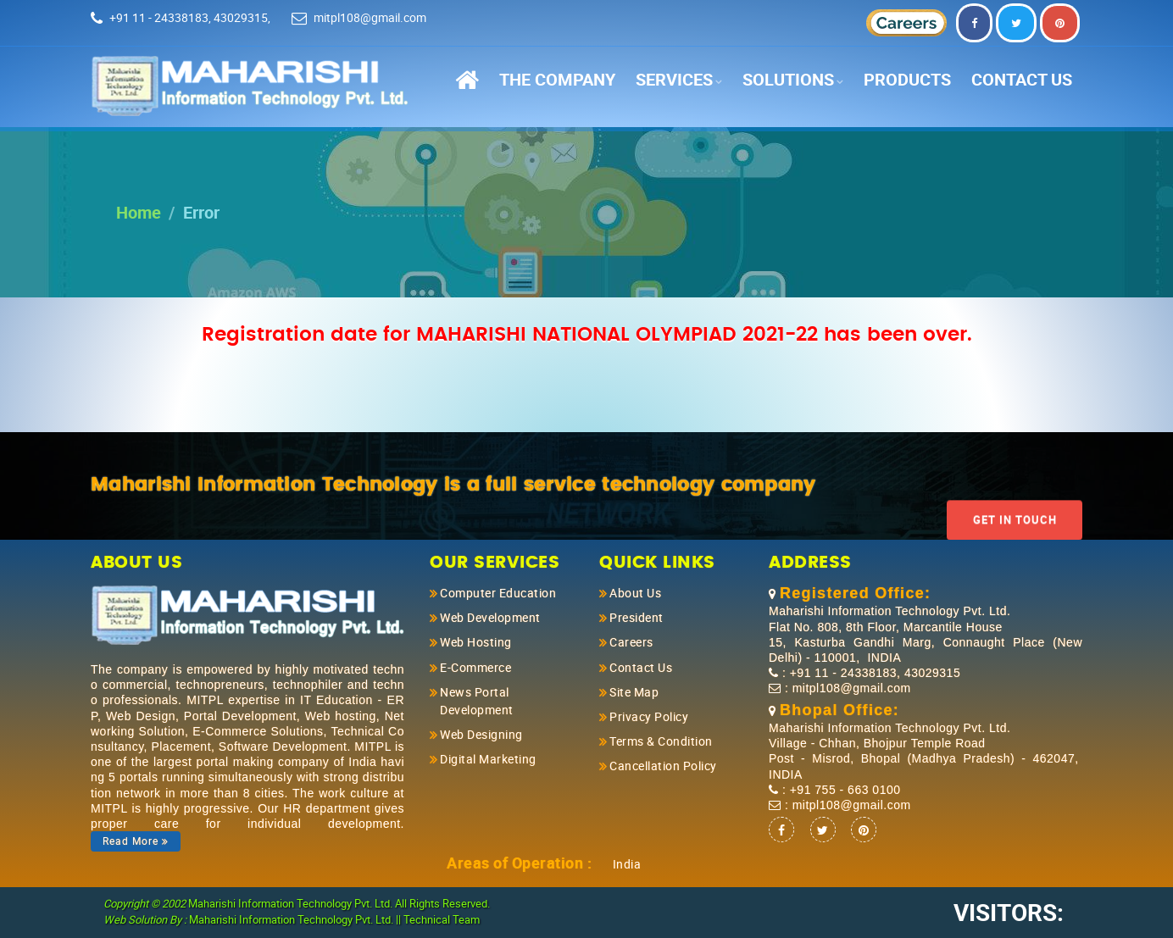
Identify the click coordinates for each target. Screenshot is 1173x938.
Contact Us (1021, 79)
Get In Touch (1015, 484)
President (636, 617)
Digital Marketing (488, 759)
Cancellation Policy (663, 766)
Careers (631, 642)
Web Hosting (476, 642)
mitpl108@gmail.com (370, 17)
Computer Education (498, 593)
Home (138, 212)
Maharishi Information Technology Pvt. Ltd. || (296, 919)
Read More (136, 840)
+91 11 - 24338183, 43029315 (188, 17)
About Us (635, 593)
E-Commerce (475, 667)
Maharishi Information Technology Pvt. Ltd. (291, 903)
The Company (557, 79)
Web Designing (481, 734)
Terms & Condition (661, 741)
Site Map (634, 692)
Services (674, 79)
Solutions (788, 79)
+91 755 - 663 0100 (845, 789)
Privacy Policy (648, 716)
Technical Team (441, 919)
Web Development (490, 617)
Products (907, 79)
